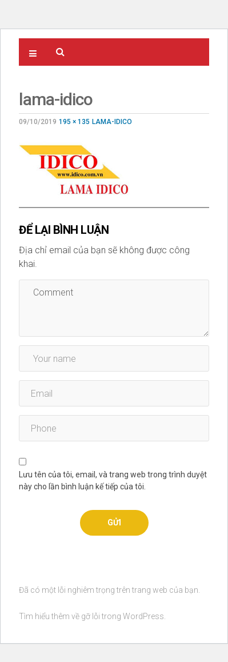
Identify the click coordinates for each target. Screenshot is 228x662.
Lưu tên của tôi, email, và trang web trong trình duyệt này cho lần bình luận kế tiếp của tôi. (113, 480)
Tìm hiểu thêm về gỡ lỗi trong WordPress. (92, 616)
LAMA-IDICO (112, 122)
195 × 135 (74, 122)
